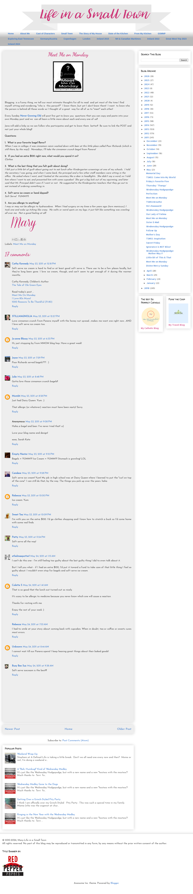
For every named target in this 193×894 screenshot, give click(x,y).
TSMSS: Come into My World (160, 177)
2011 (146, 137)
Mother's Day (153, 234)
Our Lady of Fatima (156, 214)
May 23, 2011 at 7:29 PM (32, 358)
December (152, 141)
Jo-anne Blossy (20, 339)
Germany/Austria (48, 39)
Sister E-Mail (152, 222)
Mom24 (16, 396)
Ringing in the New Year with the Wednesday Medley (46, 814)
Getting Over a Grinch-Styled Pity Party (38, 799)
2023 (147, 88)
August (151, 157)
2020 (147, 100)
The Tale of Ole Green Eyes (26, 285)
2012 (147, 133)
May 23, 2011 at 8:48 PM (31, 377)
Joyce (15, 358)
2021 (147, 96)
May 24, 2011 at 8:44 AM (36, 647)
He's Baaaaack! (154, 206)
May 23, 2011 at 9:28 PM (35, 473)
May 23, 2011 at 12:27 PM (46, 316)
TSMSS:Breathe (154, 202)
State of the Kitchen (118, 33)
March (150, 275)
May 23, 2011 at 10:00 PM (35, 495)
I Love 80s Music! (21, 298)
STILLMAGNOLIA (22, 316)
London (86, 39)
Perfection (151, 193)
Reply (15, 306)
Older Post (124, 729)
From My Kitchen (142, 33)
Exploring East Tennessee (21, 39)
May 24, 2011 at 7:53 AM (35, 624)
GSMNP (161, 33)
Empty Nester (20, 454)
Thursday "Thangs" (156, 185)
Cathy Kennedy (20, 264)
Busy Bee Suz (19, 666)
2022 (147, 92)
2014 (147, 125)
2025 (147, 80)
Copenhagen (70, 39)
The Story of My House (90, 33)
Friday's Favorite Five (157, 181)
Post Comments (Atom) (75, 740)
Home (11, 33)
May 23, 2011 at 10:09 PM (37, 515)
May (149, 169)
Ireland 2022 (153, 39)
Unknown (17, 647)
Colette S (17, 585)
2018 (147, 109)
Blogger (115, 883)
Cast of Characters (45, 33)
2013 (147, 129)
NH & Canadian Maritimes (128, 39)
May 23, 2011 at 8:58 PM (34, 396)
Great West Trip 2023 (176, 39)
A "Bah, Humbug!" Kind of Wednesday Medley (42, 769)
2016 (147, 117)
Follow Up (151, 230)
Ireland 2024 (14, 44)
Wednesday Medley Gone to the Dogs (37, 784)
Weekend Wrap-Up (27, 754)
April (149, 270)
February (152, 279)
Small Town (67, 33)
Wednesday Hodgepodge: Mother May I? (160, 252)
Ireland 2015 (103, 39)
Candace (16, 473)
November (152, 145)
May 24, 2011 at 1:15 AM (42, 556)
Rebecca (16, 495)
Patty (15, 537)
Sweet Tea (17, 515)
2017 (147, 113)
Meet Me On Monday (23, 295)
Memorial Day (153, 173)
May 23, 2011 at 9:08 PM (39, 421)
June (149, 165)
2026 (147, 76)
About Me (25, 33)
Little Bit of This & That (158, 257)
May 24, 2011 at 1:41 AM (35, 585)
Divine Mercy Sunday (157, 265)
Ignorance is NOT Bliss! (158, 247)
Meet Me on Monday (24, 244)
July (149, 161)
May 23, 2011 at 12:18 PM (42, 264)
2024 (147, 84)
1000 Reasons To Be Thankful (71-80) (32, 302)
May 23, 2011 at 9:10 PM (41, 454)
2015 (147, 121)
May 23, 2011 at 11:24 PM (32, 537)
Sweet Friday (153, 242)
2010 (147, 288)
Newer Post (12, 729)
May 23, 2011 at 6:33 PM (41, 339)
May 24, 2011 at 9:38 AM (40, 666)
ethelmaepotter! (20, 556)
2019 (147, 105)
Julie (14, 377)
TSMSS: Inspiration (155, 238)
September (153, 153)
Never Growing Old (30, 116)
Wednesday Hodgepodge (159, 189)
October (151, 149)
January (151, 283)
